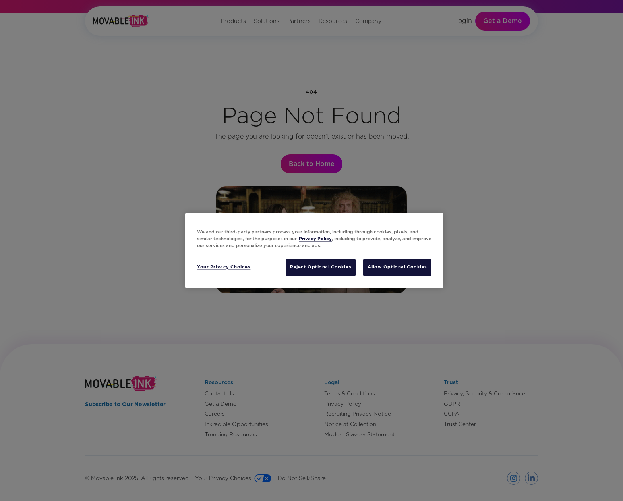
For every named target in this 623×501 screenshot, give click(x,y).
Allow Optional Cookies (397, 267)
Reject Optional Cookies (320, 267)
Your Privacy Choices (223, 267)
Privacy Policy (315, 239)
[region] (314, 250)
